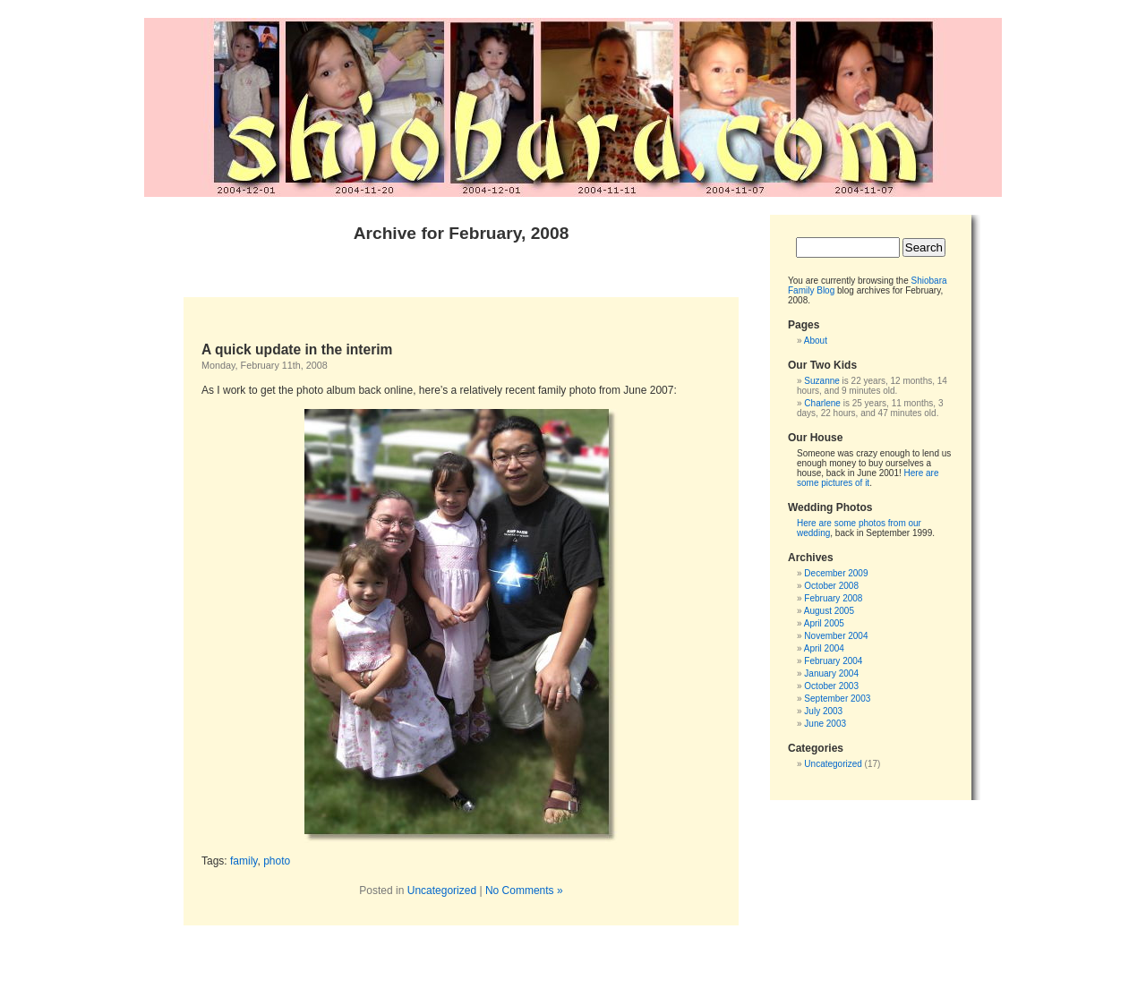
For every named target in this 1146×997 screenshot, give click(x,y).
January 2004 (831, 673)
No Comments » (524, 890)
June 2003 (825, 724)
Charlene (822, 403)
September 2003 (837, 698)
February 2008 (833, 598)
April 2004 (824, 648)
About (815, 340)
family (243, 861)
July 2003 (823, 711)
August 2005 (829, 611)
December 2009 (836, 573)
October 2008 (831, 586)
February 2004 (833, 661)
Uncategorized (441, 890)
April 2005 (824, 623)
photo (276, 861)
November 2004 (836, 636)
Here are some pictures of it (867, 478)
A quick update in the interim (296, 349)
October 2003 (831, 686)
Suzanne (821, 381)
